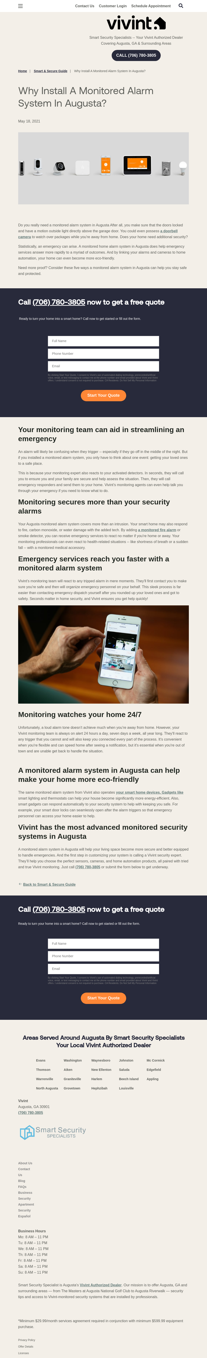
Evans (40, 1060)
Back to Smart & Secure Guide (47, 885)
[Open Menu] (20, 6)
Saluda (124, 1070)
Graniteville (72, 1079)
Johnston (126, 1060)
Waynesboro (101, 1060)
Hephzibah (99, 1088)
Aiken (68, 1070)
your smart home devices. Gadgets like (149, 792)
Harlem (96, 1079)
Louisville (126, 1088)
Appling (152, 1079)
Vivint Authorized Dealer (101, 1285)
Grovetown (72, 1088)
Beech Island (128, 1079)
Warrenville (44, 1079)
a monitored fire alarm (157, 530)
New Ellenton (101, 1070)
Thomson (43, 1070)
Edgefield (154, 1070)
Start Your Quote (103, 395)
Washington (73, 1060)
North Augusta (47, 1088)
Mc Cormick (156, 1060)
